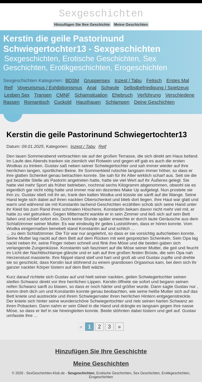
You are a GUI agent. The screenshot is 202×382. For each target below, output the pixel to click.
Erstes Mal (177, 80)
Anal (91, 87)
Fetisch (154, 80)
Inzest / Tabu (128, 80)
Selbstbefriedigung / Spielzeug (156, 87)
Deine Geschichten (154, 102)
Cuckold (62, 102)
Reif (8, 87)
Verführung (149, 95)
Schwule (110, 87)
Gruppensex (97, 80)
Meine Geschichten (131, 24)
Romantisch (36, 102)
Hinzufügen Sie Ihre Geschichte (82, 24)
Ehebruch (122, 95)
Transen (42, 95)
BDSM (72, 80)
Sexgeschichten (101, 13)
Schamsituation (91, 95)
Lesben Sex (17, 95)
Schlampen (117, 102)
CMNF (63, 95)
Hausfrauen (88, 102)
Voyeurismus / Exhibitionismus (49, 87)
